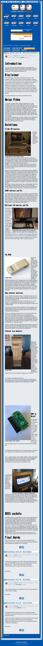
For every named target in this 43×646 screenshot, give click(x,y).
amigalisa (15, 55)
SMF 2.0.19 (16, 643)
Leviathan (21, 38)
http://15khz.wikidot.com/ (19, 235)
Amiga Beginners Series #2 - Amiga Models (18, 579)
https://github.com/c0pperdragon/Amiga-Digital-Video (17, 462)
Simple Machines (26, 643)
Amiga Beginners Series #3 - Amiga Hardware (19, 551)
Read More (7, 571)
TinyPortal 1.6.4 (19, 644)
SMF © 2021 (20, 643)
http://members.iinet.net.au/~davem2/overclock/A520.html (21, 286)
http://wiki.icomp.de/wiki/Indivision (13, 379)
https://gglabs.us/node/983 (23, 308)
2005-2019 (24, 644)
